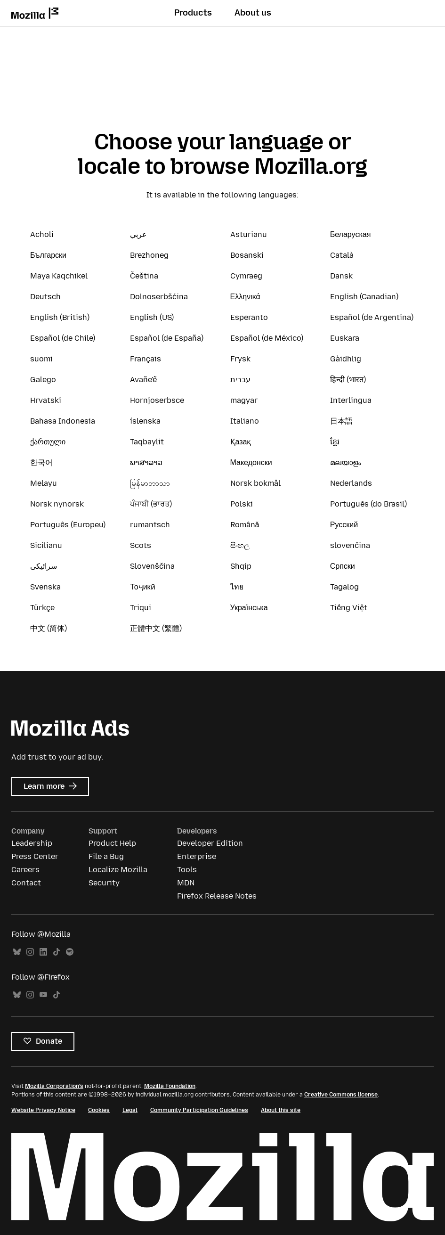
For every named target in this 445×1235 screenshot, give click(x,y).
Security (104, 882)
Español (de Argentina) (371, 317)
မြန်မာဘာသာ (150, 483)
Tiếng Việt (348, 607)
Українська (249, 607)
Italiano (244, 421)
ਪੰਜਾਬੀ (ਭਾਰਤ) (151, 503)
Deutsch (45, 296)
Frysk (240, 358)
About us (253, 13)
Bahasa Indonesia (62, 421)
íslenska (145, 421)
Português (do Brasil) (368, 503)
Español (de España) (166, 338)
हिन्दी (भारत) (348, 379)
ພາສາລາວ (146, 462)
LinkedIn (43, 952)
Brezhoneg (149, 255)
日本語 (341, 421)
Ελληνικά (245, 296)
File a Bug (106, 856)
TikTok (56, 952)
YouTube (43, 995)
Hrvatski (45, 400)
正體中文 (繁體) (156, 628)
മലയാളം (345, 462)
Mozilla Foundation (169, 1086)
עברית (240, 379)
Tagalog (344, 586)
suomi (41, 358)
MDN (185, 882)
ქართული (47, 441)
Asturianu (248, 234)
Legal (130, 1110)
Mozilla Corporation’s (54, 1086)
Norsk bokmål (255, 483)
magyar (244, 400)
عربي (138, 234)
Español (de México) (266, 338)
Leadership (31, 843)
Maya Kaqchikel (59, 275)
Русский (344, 524)
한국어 (41, 462)
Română (244, 524)
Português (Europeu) (67, 524)
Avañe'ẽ (143, 379)
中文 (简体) (48, 628)
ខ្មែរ (335, 441)
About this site (280, 1110)
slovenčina (350, 545)
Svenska (45, 586)
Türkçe (42, 607)
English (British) (59, 317)
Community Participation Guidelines (199, 1110)
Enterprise (196, 856)
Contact (26, 882)
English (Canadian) (364, 296)
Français (145, 358)
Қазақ (240, 441)
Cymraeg (246, 275)
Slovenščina (152, 566)
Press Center (34, 856)
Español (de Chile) (62, 338)
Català (342, 255)
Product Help (112, 843)
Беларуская (350, 234)
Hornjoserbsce (157, 400)
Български (48, 255)
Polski (241, 503)
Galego (43, 379)
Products (193, 13)
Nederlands (351, 483)
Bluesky (17, 952)
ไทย (236, 586)
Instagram (30, 952)
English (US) (152, 317)
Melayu (43, 483)
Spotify (69, 952)
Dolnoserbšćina (159, 296)
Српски (342, 566)
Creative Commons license (341, 1094)
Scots (140, 545)
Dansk (341, 275)
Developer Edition (210, 843)
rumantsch (150, 524)
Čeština (144, 275)
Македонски (251, 462)
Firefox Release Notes (217, 895)
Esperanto (249, 317)
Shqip (240, 566)
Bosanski (247, 255)
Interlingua (351, 400)
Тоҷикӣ (142, 586)
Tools (187, 869)
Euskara (344, 338)
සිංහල (240, 545)
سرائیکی (43, 566)
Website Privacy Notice (43, 1110)
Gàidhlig (345, 358)
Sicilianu (46, 545)
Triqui (140, 607)
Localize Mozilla (118, 869)
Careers (25, 869)
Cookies (99, 1110)
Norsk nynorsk (57, 503)
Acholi (42, 234)
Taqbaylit (147, 441)
